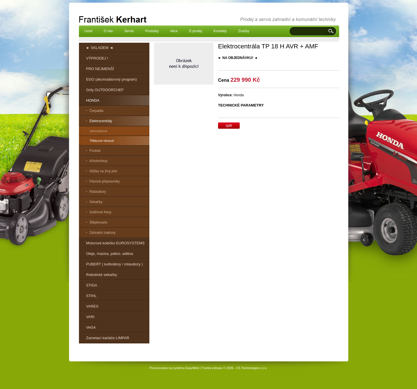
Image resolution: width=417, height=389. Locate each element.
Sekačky (95, 202)
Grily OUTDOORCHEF (105, 90)
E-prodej (195, 31)
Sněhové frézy (100, 212)
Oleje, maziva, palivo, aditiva (109, 253)
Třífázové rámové (101, 140)
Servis (129, 31)
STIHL (91, 296)
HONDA (92, 100)
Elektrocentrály (100, 121)
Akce (174, 31)
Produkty (151, 31)
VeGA (91, 327)
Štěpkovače (98, 222)
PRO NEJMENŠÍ (100, 69)
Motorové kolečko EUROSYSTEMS (115, 243)
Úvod (88, 31)
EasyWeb (192, 368)
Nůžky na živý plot (103, 171)
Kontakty (220, 31)
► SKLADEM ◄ (99, 48)
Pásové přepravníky (104, 181)
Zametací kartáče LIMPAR (107, 338)
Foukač (95, 151)
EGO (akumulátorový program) (111, 79)
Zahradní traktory (102, 233)
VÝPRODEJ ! (97, 58)
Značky (243, 31)
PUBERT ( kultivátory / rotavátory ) (114, 264)
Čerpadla (96, 111)
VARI (90, 317)
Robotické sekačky (101, 275)
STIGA (91, 285)
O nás (108, 31)
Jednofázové (98, 131)
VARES (92, 306)
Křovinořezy (98, 161)
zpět (229, 126)
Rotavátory (97, 192)
